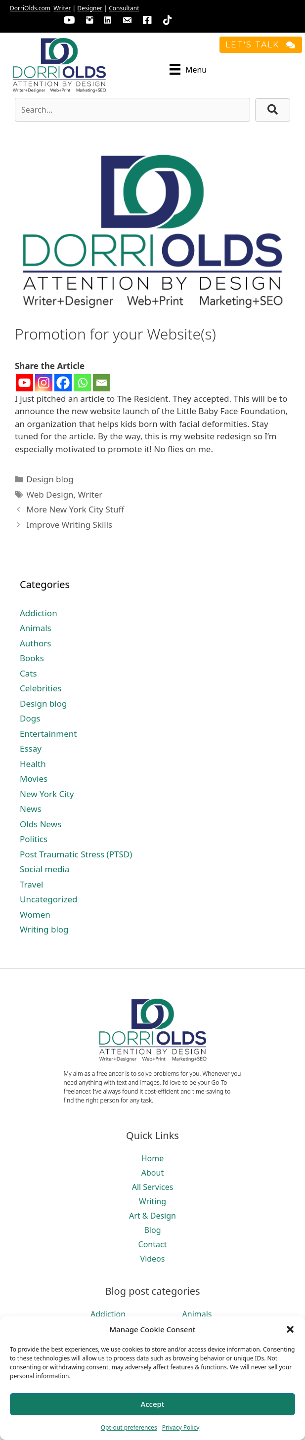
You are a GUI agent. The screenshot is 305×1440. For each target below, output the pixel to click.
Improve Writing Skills (69, 524)
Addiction (38, 613)
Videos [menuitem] (152, 1258)
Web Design (49, 494)
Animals (35, 628)
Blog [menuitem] (152, 1230)
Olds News (40, 824)
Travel (31, 884)
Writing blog (44, 929)
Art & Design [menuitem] (152, 1215)
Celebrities (40, 688)
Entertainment (48, 733)
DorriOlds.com (30, 8)
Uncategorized (49, 899)
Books (32, 658)
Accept (152, 1404)
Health (33, 763)
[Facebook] (63, 382)
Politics (33, 839)
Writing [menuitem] (152, 1201)
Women (35, 914)
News (31, 808)
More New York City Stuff (75, 509)
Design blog (50, 479)
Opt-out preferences (129, 1427)
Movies (33, 778)
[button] (290, 1329)
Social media (44, 869)
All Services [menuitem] (153, 1187)
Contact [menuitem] (152, 1244)
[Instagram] (43, 382)
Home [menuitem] (152, 1158)
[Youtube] (24, 382)
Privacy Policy (181, 1427)
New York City (47, 794)
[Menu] (188, 69)
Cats (28, 673)
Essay (31, 748)
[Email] (101, 382)
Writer (62, 8)
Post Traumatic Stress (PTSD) (76, 854)
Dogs (30, 718)
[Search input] (132, 110)
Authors (35, 643)
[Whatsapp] (82, 382)
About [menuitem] (152, 1172)
